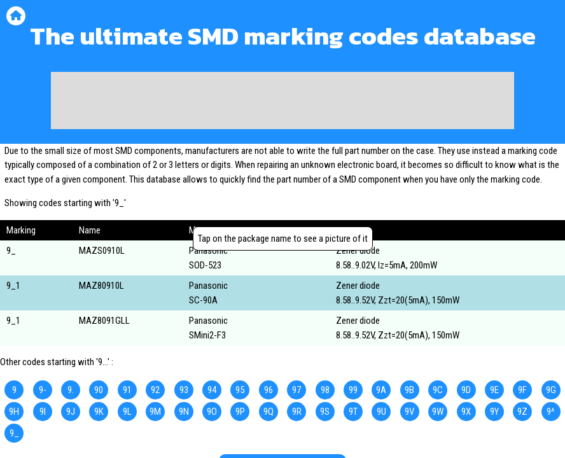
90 (98, 390)
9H (14, 411)
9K (99, 411)
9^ (551, 411)
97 (296, 390)
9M (155, 411)
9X (466, 411)
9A (381, 390)
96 (268, 390)
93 (183, 390)
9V (409, 411)
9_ (14, 433)
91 (127, 390)
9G (551, 390)
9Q (268, 411)
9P (240, 411)
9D (466, 390)
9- (42, 390)
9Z (522, 411)
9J (70, 411)
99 (353, 390)
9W (437, 411)
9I (42, 411)
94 (211, 390)
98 (325, 390)
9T (353, 411)
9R (297, 411)
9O (212, 411)
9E (494, 390)
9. (70, 390)
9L (127, 411)
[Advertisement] (282, 100)
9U (381, 411)
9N (184, 411)
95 (239, 390)
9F (522, 390)
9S (325, 411)
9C (438, 390)
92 (155, 390)
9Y (494, 411)
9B (409, 390)
